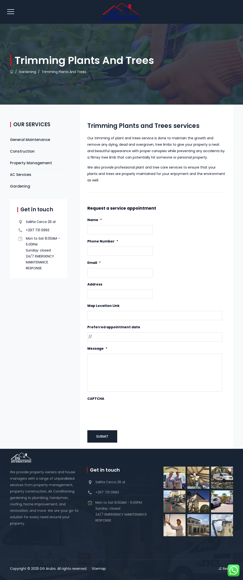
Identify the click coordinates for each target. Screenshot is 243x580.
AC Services (20, 174)
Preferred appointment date (113, 327)
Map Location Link (103, 306)
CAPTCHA (95, 398)
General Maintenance (30, 139)
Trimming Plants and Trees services (143, 125)
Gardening (20, 186)
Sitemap (99, 568)
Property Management (31, 162)
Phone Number (102, 241)
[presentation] (123, 413)
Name (94, 220)
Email (94, 263)
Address (94, 284)
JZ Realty (225, 568)
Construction (22, 151)
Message (97, 348)
